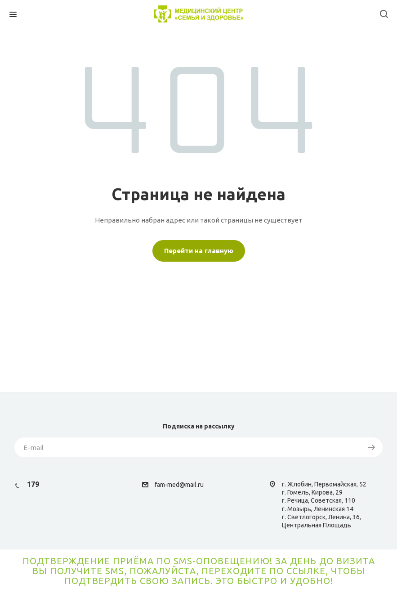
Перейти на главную (198, 250)
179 (33, 484)
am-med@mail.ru (180, 484)
